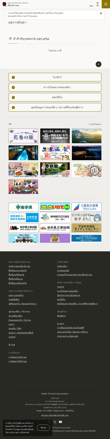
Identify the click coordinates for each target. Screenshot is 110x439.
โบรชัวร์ (60, 286)
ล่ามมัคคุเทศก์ (63, 270)
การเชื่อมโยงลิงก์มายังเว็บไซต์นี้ (70, 327)
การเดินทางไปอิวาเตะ (18, 357)
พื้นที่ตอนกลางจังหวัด (17, 270)
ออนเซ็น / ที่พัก (15, 328)
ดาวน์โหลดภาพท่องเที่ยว (67, 291)
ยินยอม (43, 427)
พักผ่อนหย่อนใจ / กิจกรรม (20, 320)
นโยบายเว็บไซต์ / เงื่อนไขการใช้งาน (72, 331)
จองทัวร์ (12, 336)
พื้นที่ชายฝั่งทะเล (16, 278)
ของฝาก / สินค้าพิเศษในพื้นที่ (21, 332)
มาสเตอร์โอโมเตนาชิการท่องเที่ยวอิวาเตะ (74, 274)
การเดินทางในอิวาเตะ (18, 361)
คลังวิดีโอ (61, 299)
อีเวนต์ (12, 344)
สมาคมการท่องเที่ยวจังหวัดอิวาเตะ (55, 415)
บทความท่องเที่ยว (16, 295)
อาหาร (11, 324)
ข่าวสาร (60, 323)
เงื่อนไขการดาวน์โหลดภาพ (68, 295)
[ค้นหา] (91, 4)
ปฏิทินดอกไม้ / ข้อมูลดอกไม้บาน (22, 303)
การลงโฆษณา (95, 124)
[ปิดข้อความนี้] (101, 13)
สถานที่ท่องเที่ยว (15, 315)
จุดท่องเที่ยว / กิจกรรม (19, 311)
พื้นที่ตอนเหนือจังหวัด (18, 283)
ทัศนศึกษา (61, 315)
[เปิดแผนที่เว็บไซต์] (106, 4)
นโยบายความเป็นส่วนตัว (67, 336)
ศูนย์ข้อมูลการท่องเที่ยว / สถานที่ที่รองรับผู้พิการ (77, 303)
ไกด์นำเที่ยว (62, 266)
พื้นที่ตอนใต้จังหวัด (16, 274)
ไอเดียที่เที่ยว (14, 299)
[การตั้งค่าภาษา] (97, 4)
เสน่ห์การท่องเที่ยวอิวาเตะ (19, 266)
